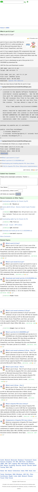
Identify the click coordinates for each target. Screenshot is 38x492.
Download (4, 153)
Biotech (7, 461)
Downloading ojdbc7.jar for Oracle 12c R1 (15, 220)
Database (21, 461)
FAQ (6, 479)
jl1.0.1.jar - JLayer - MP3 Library (12, 226)
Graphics (9, 463)
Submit (18, 195)
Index (23, 472)
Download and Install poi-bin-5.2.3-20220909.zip (17, 232)
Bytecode (14, 461)
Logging (14, 465)
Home (2, 27)
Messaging (24, 465)
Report (6, 467)
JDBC (7, 27)
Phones (30, 477)
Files (31, 475)
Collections (16, 472)
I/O (14, 463)
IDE (17, 463)
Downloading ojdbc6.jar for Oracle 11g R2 (15, 202)
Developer (8, 475)
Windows (19, 475)
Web (7, 469)
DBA (14, 475)
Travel (2, 479)
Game (34, 461)
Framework (28, 461)
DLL (28, 475)
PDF (1, 467)
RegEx (11, 477)
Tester (2, 475)
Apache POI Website (16, 81)
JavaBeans (29, 463)
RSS (26, 472)
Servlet (29, 467)
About (10, 472)
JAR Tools (22, 463)
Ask (34, 472)
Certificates (4, 477)
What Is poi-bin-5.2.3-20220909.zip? (13, 160)
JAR (24, 475)
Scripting (12, 467)
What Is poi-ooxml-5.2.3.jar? (10, 157)
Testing (2, 469)
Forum (11, 479)
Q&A (19, 477)
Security (18, 467)
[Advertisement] (19, 15)
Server (24, 467)
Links (15, 477)
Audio (2, 461)
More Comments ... (6, 238)
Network (32, 465)
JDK (6, 465)
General (3, 463)
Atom (30, 472)
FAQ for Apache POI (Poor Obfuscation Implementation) (20, 166)
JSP (9, 465)
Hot (6, 472)
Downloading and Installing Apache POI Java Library (18, 163)
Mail (19, 465)
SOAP (34, 467)
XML (11, 469)
